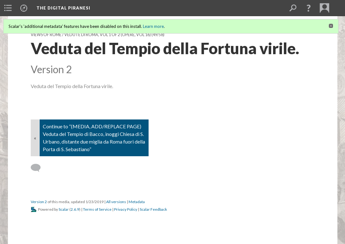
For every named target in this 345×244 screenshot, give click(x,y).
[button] (308, 8)
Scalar (64, 209)
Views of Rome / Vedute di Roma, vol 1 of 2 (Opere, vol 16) (91, 34)
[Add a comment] (38, 168)
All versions (116, 201)
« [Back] (35, 138)
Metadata (137, 201)
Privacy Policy (125, 209)
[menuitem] (8, 8)
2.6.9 (75, 209)
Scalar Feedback (153, 209)
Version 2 (39, 201)
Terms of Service (97, 209)
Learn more (153, 26)
